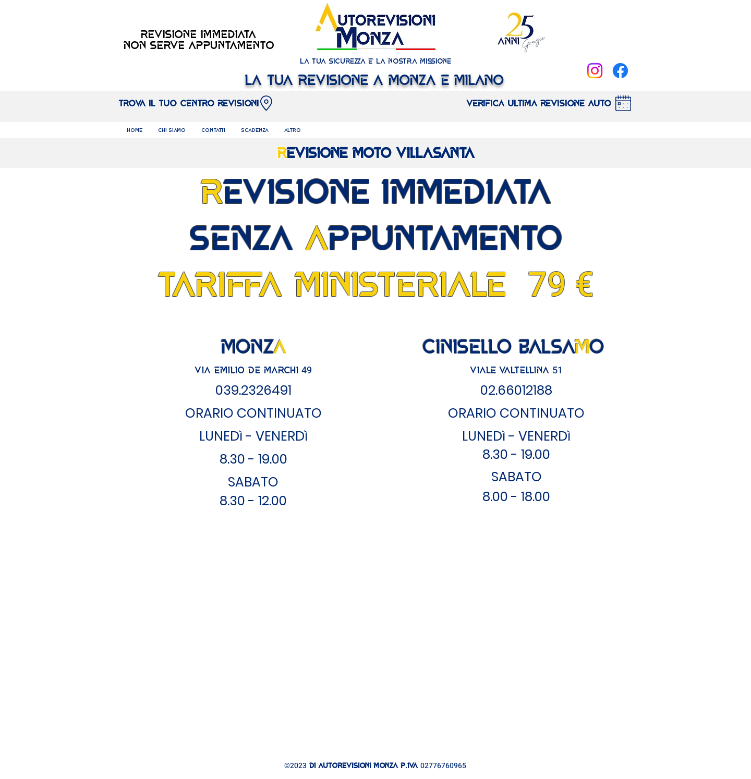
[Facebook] (620, 70)
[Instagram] (595, 70)
